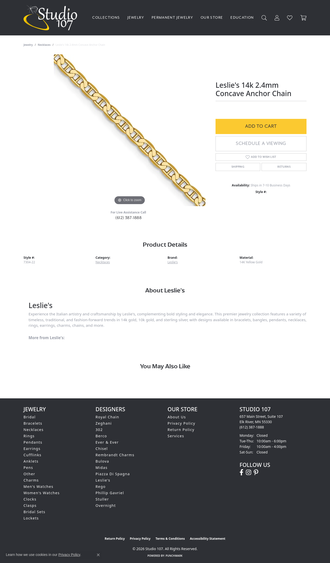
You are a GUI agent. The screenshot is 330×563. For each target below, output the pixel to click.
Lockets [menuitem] (31, 518)
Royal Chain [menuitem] (107, 417)
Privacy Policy (181, 423)
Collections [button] (106, 17)
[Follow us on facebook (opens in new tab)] (241, 472)
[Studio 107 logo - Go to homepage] (51, 17)
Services (176, 436)
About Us (177, 417)
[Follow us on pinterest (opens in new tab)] (256, 472)
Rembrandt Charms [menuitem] (115, 454)
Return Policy (181, 429)
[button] (264, 17)
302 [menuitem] (99, 429)
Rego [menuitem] (101, 486)
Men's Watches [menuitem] (38, 486)
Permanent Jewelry (172, 17)
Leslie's (173, 262)
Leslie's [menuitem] (103, 480)
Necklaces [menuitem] (33, 429)
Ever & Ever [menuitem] (107, 442)
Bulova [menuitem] (102, 461)
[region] (129, 130)
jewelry (28, 45)
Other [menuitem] (29, 473)
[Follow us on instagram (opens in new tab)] (248, 472)
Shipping (237, 166)
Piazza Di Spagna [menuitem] (113, 473)
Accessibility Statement (207, 538)
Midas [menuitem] (101, 467)
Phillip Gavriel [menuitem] (110, 492)
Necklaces (44, 45)
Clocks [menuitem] (29, 499)
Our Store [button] (212, 17)
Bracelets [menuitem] (32, 423)
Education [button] (242, 17)
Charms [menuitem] (31, 480)
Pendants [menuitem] (32, 442)
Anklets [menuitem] (30, 461)
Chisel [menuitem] (102, 448)
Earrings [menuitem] (31, 448)
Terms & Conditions (170, 538)
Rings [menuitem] (29, 436)
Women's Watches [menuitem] (41, 492)
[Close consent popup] (98, 554)
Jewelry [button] (135, 17)
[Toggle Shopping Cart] (303, 17)
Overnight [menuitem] (106, 505)
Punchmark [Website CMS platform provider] (174, 555)
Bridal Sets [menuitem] (34, 511)
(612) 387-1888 (128, 217)
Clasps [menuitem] (30, 505)
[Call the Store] (252, 427)
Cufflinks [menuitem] (32, 454)
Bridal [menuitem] (29, 417)
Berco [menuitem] (101, 436)
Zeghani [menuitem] (104, 423)
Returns (284, 166)
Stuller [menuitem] (102, 499)
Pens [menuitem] (28, 467)
